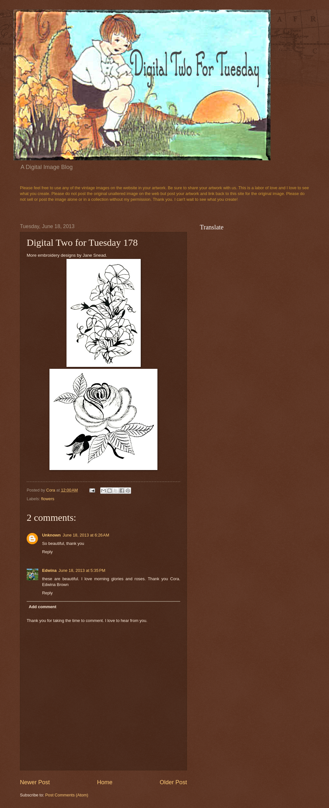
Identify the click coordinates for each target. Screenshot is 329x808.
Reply (47, 551)
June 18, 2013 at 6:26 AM (86, 535)
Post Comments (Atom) (66, 795)
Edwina (49, 570)
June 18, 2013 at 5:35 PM (81, 570)
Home (104, 782)
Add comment (42, 606)
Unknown (51, 535)
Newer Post (35, 782)
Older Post (173, 782)
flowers (47, 498)
